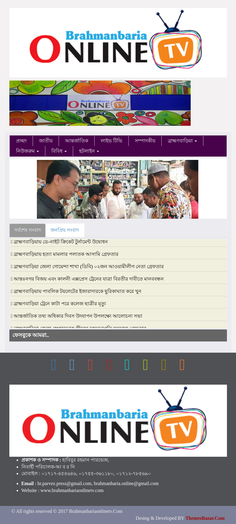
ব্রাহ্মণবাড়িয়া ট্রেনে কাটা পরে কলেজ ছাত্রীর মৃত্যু (60, 303)
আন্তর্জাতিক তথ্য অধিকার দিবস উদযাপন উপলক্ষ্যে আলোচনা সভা (78, 316)
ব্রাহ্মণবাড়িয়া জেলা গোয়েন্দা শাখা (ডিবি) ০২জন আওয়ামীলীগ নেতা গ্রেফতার (89, 266)
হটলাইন (89, 151)
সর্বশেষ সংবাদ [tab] (27, 230)
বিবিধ (59, 151)
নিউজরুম (27, 151)
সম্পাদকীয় (145, 140)
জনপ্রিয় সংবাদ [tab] (64, 230)
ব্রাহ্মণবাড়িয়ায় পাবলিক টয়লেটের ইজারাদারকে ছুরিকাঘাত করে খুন (77, 291)
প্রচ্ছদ (21, 140)
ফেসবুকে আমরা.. (30, 335)
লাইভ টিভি (111, 140)
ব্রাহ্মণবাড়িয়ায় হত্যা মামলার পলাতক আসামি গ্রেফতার (66, 254)
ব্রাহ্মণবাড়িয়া (182, 140)
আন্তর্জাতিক (76, 140)
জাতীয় (46, 140)
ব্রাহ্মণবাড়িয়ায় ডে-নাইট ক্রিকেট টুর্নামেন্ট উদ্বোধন (61, 241)
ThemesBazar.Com (205, 518)
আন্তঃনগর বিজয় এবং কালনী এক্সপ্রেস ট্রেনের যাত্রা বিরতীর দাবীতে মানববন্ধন (89, 278)
